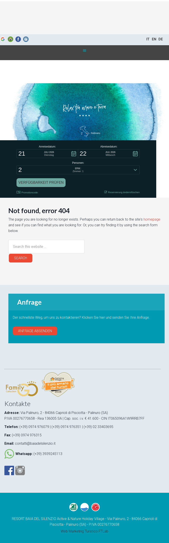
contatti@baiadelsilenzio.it (35, 443)
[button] (47, 153)
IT (148, 39)
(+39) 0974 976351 (66, 427)
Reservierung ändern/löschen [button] (122, 192)
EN (154, 39)
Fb (18, 39)
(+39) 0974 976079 (34, 427)
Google (3, 39)
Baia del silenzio (84, 18)
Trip (10, 39)
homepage (151, 219)
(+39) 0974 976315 (27, 435)
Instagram (26, 39)
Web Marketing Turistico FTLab (84, 531)
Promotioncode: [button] (27, 192)
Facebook (9, 470)
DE (160, 39)
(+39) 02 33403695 (98, 427)
